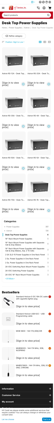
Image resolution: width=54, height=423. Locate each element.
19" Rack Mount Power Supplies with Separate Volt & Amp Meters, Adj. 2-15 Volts (27, 249)
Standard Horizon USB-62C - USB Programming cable (30, 315)
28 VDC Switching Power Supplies (27, 270)
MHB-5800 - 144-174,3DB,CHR (29, 331)
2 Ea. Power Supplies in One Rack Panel (27, 258)
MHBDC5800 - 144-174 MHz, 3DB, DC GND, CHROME (32, 366)
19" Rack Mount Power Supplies (27, 238)
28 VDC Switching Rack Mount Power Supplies (27, 266)
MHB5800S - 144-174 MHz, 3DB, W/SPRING (30, 349)
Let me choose (8, 419)
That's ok (47, 419)
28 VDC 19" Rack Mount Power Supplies (27, 274)
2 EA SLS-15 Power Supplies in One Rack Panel (27, 254)
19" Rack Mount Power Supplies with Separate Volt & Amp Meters (27, 243)
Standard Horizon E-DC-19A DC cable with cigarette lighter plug (32, 297)
